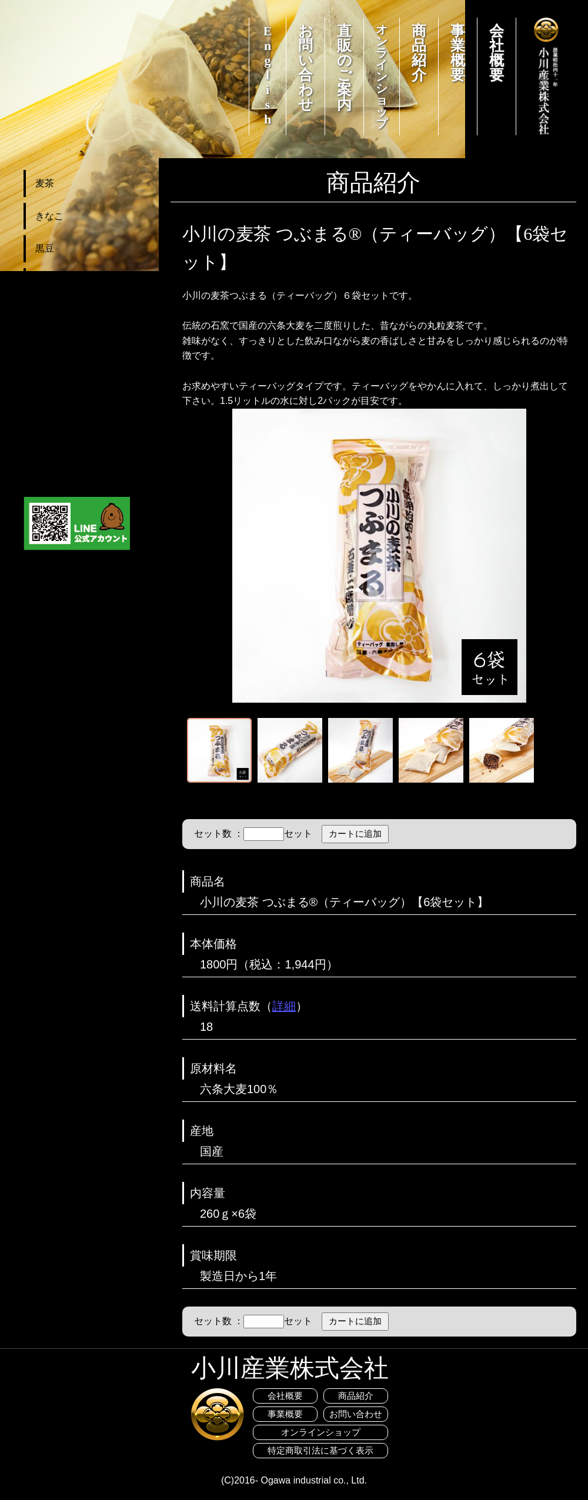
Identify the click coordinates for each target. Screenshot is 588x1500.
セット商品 (58, 347)
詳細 (284, 1006)
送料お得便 (58, 380)
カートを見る (63, 412)
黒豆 (44, 248)
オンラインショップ (381, 76)
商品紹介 (419, 53)
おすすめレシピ (68, 477)
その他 (49, 281)
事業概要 (457, 53)
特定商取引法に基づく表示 (320, 1450)
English (267, 75)
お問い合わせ (305, 67)
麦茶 (44, 183)
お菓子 (49, 314)
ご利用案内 (58, 445)
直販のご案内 (344, 67)
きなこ (49, 216)
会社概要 (496, 53)
